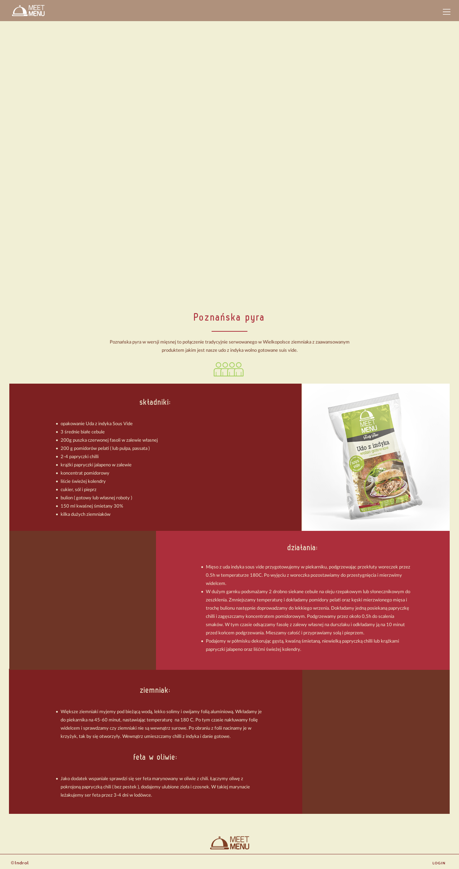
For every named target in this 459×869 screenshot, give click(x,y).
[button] (446, 11)
